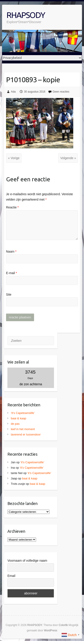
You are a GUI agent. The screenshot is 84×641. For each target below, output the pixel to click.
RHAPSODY (25, 14)
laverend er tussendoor (26, 434)
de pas (15, 423)
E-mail (11, 273)
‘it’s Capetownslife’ (23, 413)
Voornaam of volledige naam (27, 560)
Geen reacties (61, 91)
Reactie (12, 207)
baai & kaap (18, 418)
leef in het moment (23, 429)
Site (8, 294)
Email (11, 576)
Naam (11, 251)
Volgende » (68, 158)
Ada (13, 91)
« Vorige (13, 158)
